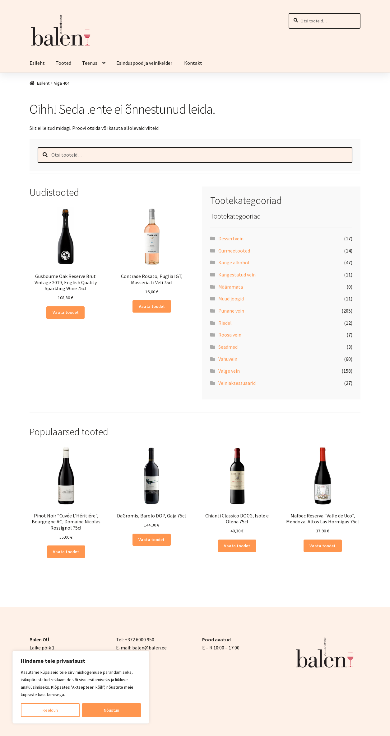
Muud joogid (231, 298)
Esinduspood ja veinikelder (144, 63)
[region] (80, 687)
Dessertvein (231, 238)
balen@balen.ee (149, 647)
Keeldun (50, 710)
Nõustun (111, 710)
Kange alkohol (233, 262)
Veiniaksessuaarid (237, 383)
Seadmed (228, 347)
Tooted (63, 63)
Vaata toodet (66, 312)
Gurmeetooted (234, 251)
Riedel (225, 323)
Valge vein (229, 371)
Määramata (230, 287)
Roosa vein (229, 335)
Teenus (89, 63)
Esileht (37, 63)
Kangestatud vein (237, 274)
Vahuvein (227, 359)
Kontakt (193, 63)
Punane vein (231, 311)
